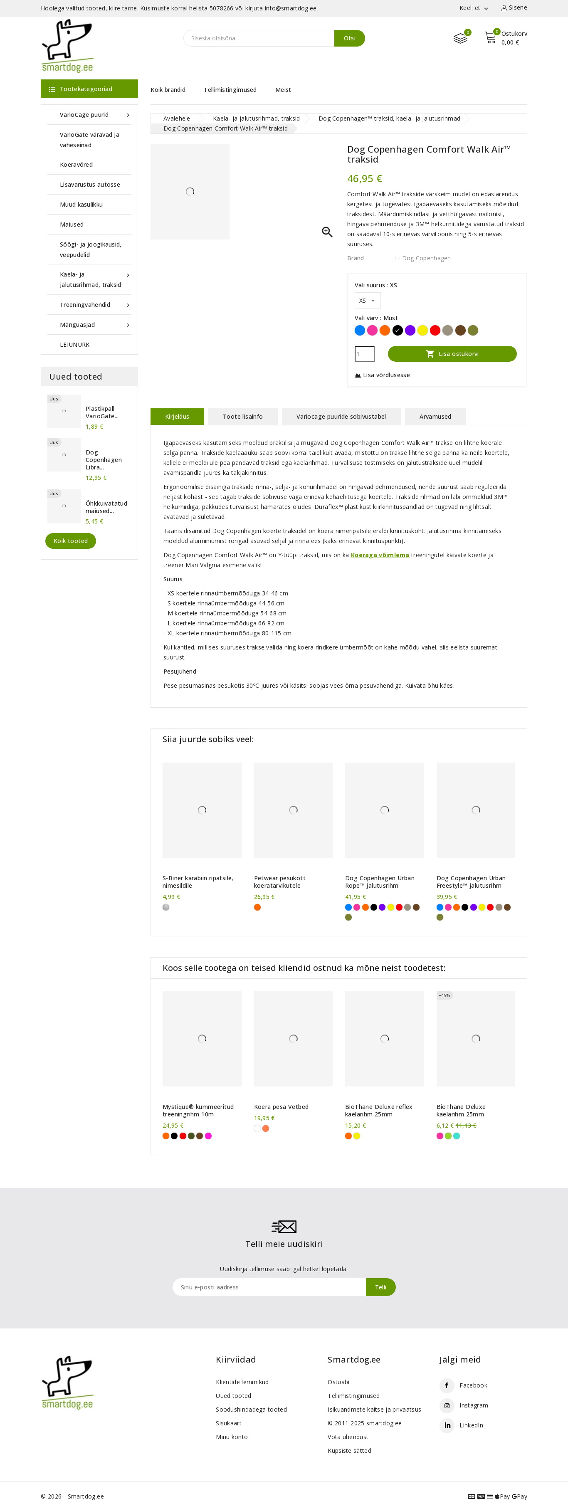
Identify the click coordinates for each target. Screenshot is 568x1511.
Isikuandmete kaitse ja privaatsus (374, 1409)
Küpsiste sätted (349, 1450)
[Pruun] (460, 330)
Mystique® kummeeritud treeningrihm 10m (198, 1110)
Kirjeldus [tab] (177, 416)
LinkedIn (471, 1425)
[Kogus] (365, 354)
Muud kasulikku (81, 204)
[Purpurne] (208, 1136)
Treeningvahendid (95, 304)
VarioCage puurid (95, 114)
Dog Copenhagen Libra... (104, 460)
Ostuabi (338, 1382)
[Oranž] (385, 330)
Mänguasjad (95, 324)
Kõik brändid (168, 90)
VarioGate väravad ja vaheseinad (89, 140)
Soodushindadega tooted (251, 1409)
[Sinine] (360, 330)
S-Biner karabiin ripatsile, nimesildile (198, 881)
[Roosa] (372, 330)
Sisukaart (229, 1423)
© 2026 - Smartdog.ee (72, 1496)
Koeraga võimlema (380, 555)
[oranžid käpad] (265, 1128)
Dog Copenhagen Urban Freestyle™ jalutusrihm (471, 881)
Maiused (72, 224)
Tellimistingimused (230, 90)
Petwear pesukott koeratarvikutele (280, 881)
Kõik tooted (71, 541)
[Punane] (435, 330)
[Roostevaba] (166, 907)
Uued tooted (233, 1396)
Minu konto (232, 1437)
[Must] (398, 330)
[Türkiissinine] (456, 1136)
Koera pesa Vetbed (281, 1107)
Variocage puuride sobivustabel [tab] (341, 416)
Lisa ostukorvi (452, 353)
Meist (283, 90)
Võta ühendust (348, 1437)
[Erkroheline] (448, 1136)
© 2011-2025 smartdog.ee (365, 1423)
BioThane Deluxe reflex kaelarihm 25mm (379, 1110)
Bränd (355, 258)
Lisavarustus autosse (90, 184)
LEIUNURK (74, 344)
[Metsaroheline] (473, 330)
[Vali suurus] (368, 300)
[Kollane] (422, 330)
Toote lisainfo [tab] (243, 416)
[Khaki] (191, 1136)
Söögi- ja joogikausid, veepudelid (91, 249)
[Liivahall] (447, 330)
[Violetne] (410, 330)
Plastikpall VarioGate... (102, 412)
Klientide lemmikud (242, 1382)
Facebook (473, 1385)
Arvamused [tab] (436, 416)
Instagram (473, 1405)
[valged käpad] (257, 1128)
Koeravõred (76, 164)
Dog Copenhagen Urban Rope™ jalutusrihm (380, 881)
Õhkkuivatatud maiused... (106, 507)
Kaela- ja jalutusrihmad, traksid (95, 279)
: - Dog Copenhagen (423, 258)
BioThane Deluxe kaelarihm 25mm (461, 1110)
